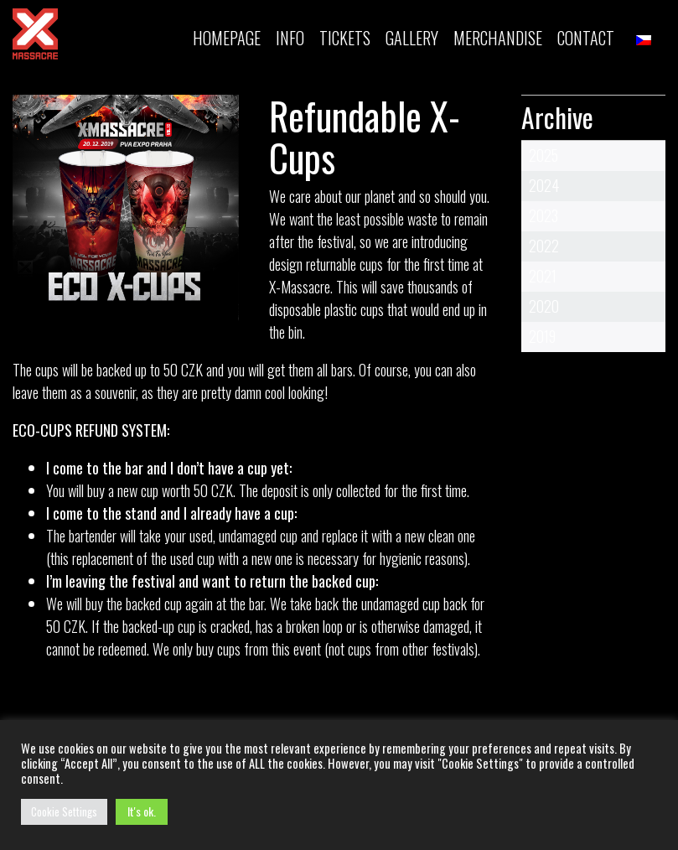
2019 (542, 336)
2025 (543, 155)
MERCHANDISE (497, 37)
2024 (544, 185)
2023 (543, 215)
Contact (585, 37)
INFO (290, 37)
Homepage (227, 37)
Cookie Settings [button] (64, 811)
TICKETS (344, 37)
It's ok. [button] (141, 811)
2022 (544, 246)
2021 (542, 276)
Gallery (412, 37)
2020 (544, 306)
